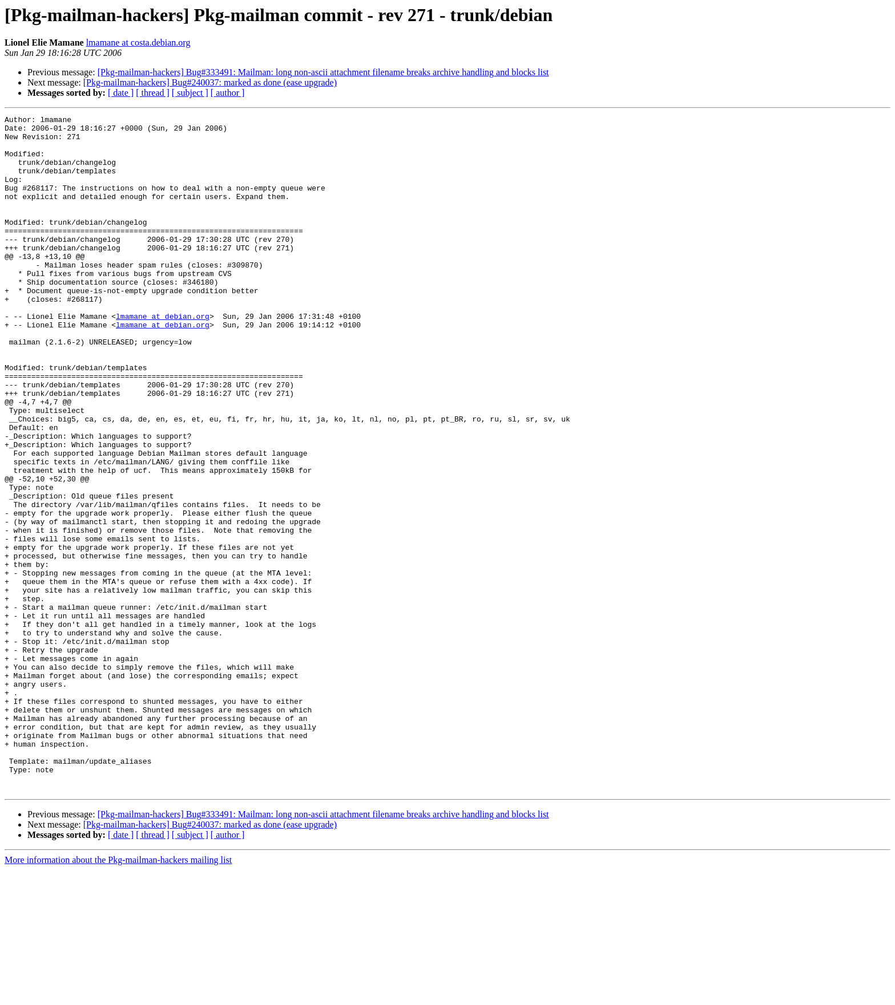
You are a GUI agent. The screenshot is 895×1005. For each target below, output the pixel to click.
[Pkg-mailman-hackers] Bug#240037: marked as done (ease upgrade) (210, 82)
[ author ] (228, 93)
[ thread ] (153, 93)
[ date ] (121, 93)
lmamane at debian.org (162, 357)
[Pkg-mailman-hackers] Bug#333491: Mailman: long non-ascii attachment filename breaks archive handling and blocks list (323, 72)
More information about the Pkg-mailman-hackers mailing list (118, 995)
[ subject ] (190, 93)
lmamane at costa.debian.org (138, 42)
